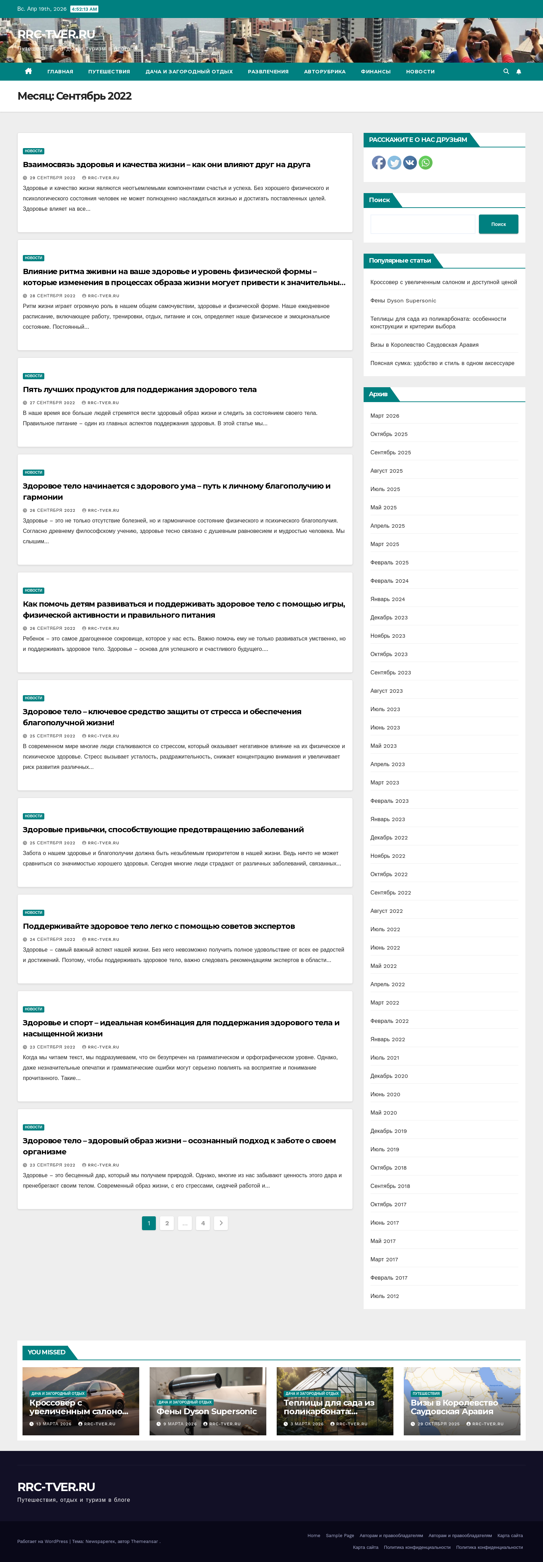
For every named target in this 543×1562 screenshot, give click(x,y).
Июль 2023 (385, 709)
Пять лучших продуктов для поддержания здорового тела (140, 389)
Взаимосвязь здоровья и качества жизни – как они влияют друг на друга (166, 164)
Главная (60, 72)
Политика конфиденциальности (417, 1547)
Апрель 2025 (388, 526)
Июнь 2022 (385, 947)
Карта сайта (510, 1535)
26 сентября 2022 (53, 510)
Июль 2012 (385, 1296)
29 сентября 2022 (53, 177)
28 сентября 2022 (53, 295)
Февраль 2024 (390, 581)
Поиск (379, 200)
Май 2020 (384, 1112)
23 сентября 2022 (53, 1047)
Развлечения (268, 72)
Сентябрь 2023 (391, 672)
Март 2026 (385, 415)
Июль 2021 (385, 1057)
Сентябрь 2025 (391, 452)
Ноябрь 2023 (388, 636)
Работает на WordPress (43, 1541)
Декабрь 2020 (389, 1076)
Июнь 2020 (386, 1094)
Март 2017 (384, 1259)
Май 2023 (384, 746)
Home (314, 1535)
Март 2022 (385, 1002)
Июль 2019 (385, 1149)
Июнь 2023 (385, 727)
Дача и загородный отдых (189, 72)
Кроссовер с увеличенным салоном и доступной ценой (444, 282)
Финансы (376, 72)
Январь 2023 (388, 819)
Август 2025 (387, 470)
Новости (420, 72)
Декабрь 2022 (389, 837)
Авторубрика (325, 72)
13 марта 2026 (54, 1424)
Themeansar (144, 1541)
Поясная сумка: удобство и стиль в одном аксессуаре (443, 363)
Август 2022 (387, 911)
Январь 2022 (388, 1039)
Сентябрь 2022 (391, 892)
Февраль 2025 (390, 562)
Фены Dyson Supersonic (404, 300)
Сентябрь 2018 (390, 1186)
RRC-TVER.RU (56, 34)
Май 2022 (384, 966)
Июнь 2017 (385, 1222)
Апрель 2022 (388, 984)
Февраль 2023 (390, 801)
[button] (506, 71)
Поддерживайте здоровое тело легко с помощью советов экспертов (159, 926)
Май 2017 (383, 1241)
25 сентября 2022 (53, 736)
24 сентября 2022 (53, 939)
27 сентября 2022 (53, 402)
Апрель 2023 (388, 764)
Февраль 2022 (390, 1021)
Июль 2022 (385, 929)
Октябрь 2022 (389, 874)
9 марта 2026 (180, 1424)
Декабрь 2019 (389, 1131)
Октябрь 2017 (389, 1204)
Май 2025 (384, 507)
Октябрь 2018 (389, 1167)
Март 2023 (385, 782)
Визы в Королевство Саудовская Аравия (425, 345)
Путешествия (109, 72)
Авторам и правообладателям (391, 1535)
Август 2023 (387, 691)
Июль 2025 (385, 489)
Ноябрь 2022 (388, 856)
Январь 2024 (388, 599)
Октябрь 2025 (389, 434)
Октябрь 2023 (389, 654)
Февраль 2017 (389, 1277)
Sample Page (340, 1535)
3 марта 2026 (308, 1424)
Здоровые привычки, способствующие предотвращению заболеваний (163, 829)
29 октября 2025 (440, 1424)
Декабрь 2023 (389, 617)
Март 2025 (385, 544)
